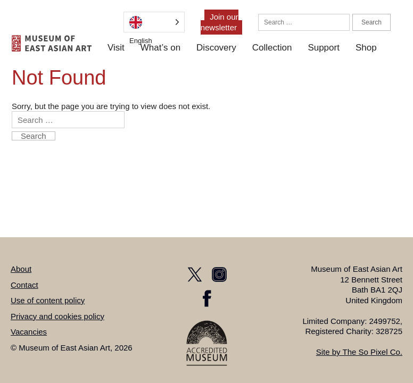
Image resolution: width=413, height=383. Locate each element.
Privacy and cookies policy (57, 316)
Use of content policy (48, 300)
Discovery (216, 47)
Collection (272, 47)
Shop (366, 47)
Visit (116, 47)
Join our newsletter (219, 22)
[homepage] (52, 43)
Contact (24, 284)
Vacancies (29, 331)
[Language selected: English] (154, 22)
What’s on (160, 47)
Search (371, 22)
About (21, 268)
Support (324, 47)
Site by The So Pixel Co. (359, 351)
